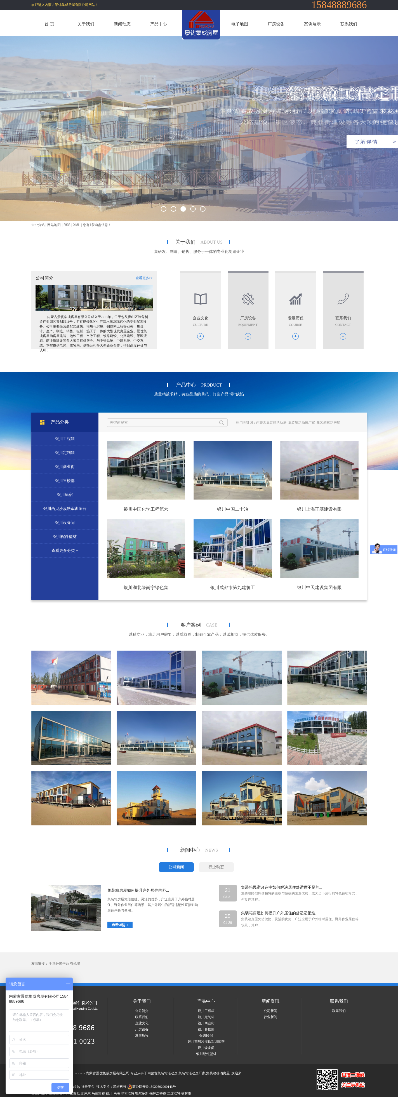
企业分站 (38, 225)
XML (76, 225)
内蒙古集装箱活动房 (271, 423)
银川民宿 (65, 495)
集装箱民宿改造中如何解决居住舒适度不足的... (281, 887)
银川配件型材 (65, 537)
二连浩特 (173, 1093)
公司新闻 (270, 1011)
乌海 (116, 1093)
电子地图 (239, 24)
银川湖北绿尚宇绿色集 (146, 587)
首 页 (49, 24)
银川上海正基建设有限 (319, 509)
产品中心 (158, 24)
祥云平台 (88, 1087)
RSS (66, 225)
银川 (109, 1093)
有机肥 (75, 964)
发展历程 (142, 1035)
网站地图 (54, 225)
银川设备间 (65, 523)
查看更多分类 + (64, 550)
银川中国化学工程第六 (146, 509)
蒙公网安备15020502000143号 (151, 1087)
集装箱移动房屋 (328, 423)
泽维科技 (119, 1087)
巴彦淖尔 (84, 1093)
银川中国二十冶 (232, 509)
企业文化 (142, 1023)
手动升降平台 (59, 964)
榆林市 (186, 1093)
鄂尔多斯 (142, 1093)
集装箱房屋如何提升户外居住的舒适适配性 (278, 913)
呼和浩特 (127, 1093)
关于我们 (85, 24)
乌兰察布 (98, 1093)
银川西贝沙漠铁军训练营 (64, 509)
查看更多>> (144, 278)
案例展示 (312, 24)
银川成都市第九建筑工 (232, 587)
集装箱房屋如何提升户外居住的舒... (138, 890)
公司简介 (142, 1011)
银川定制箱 (65, 453)
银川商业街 (65, 467)
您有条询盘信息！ (97, 225)
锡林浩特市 (157, 1093)
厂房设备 (276, 24)
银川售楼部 (65, 481)
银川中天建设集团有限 (319, 587)
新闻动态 (122, 24)
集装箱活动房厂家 (301, 423)
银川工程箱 (65, 439)
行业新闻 (270, 1017)
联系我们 (348, 24)
